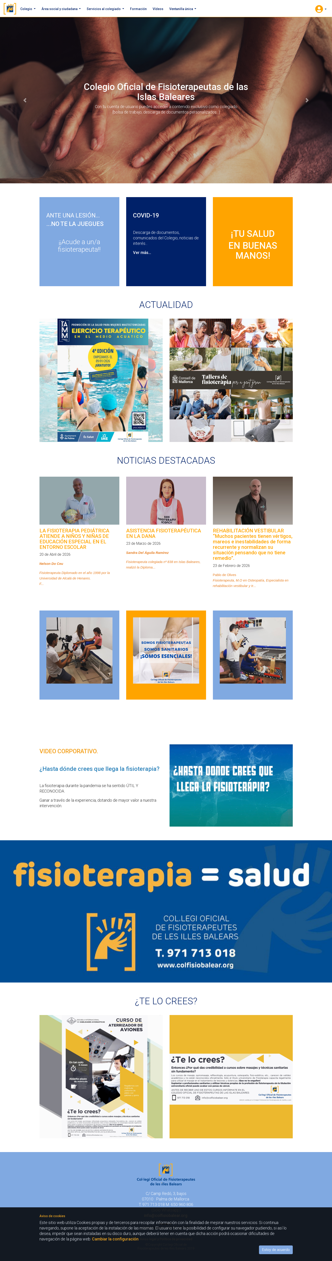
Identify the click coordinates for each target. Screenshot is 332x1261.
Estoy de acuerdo (276, 1250)
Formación (138, 9)
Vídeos (158, 9)
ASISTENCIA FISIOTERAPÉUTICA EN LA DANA (163, 533)
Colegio (26, 9)
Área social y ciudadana (60, 9)
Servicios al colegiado (104, 9)
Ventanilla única (181, 9)
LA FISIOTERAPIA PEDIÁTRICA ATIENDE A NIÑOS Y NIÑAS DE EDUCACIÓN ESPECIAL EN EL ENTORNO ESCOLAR (74, 539)
